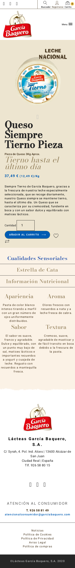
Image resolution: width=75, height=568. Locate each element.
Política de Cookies (37, 534)
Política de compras (37, 546)
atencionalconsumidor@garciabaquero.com (37, 514)
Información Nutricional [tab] (37, 281)
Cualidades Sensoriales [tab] (37, 258)
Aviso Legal (37, 542)
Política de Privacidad (37, 538)
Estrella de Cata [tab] (37, 270)
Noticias (37, 530)
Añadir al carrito (27, 234)
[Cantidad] (26, 225)
